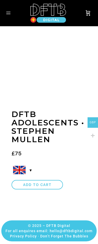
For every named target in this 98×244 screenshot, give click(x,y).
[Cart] (88, 13)
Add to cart (37, 185)
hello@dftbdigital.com (71, 231)
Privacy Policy (23, 236)
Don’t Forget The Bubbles (64, 236)
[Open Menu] (8, 13)
